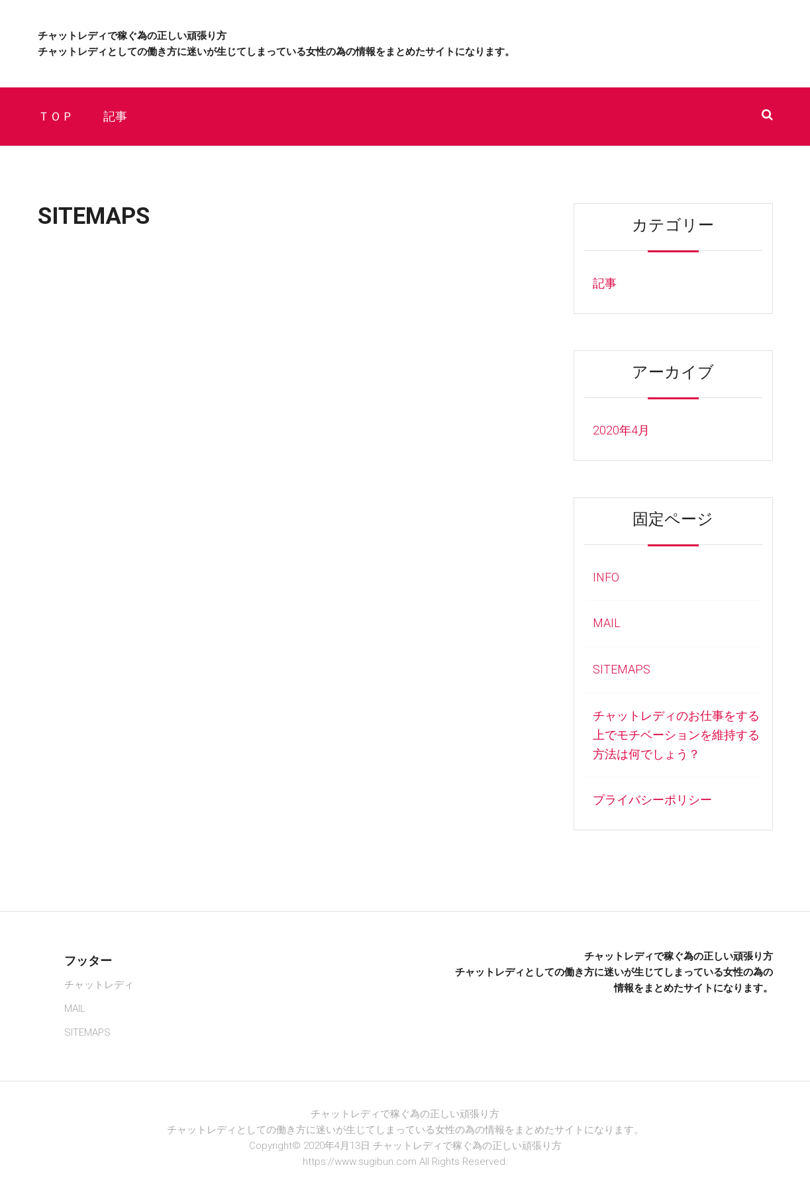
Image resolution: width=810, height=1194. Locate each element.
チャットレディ (99, 985)
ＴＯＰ (56, 116)
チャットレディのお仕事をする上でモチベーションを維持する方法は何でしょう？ (676, 735)
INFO (606, 577)
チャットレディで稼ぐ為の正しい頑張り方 (132, 36)
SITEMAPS (621, 669)
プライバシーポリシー (652, 800)
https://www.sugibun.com (360, 1162)
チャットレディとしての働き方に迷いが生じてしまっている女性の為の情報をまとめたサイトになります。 (276, 52)
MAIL (607, 623)
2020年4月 (621, 430)
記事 (115, 116)
